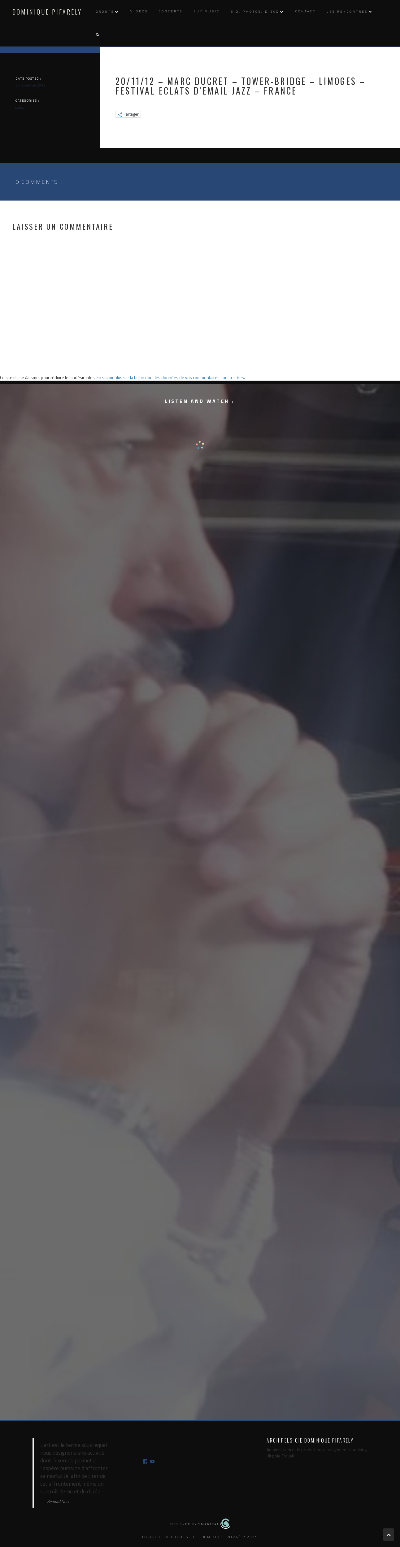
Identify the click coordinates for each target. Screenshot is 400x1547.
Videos (139, 11)
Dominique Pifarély (47, 11)
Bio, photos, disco (255, 11)
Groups (105, 11)
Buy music (206, 11)
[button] (97, 34)
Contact (305, 11)
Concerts (171, 11)
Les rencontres (347, 11)
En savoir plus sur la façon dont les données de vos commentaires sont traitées (170, 377)
